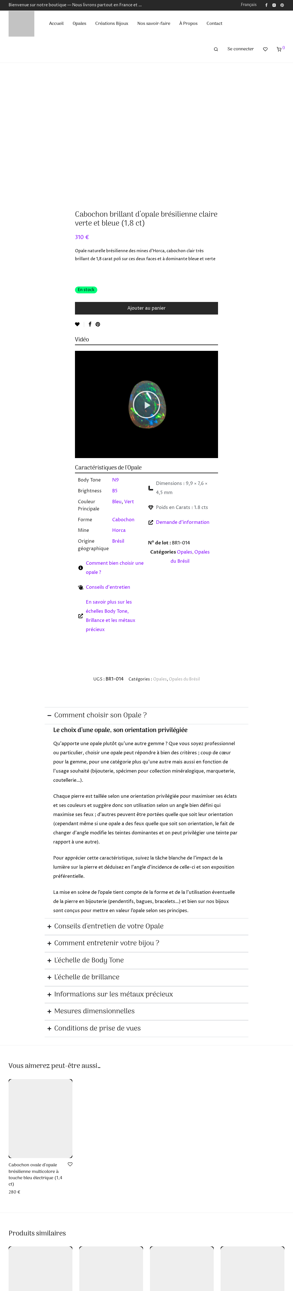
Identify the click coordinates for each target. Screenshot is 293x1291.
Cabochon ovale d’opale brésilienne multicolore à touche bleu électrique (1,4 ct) (35, 1174)
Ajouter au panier (146, 308)
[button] (146, 404)
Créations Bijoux (111, 23)
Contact (214, 23)
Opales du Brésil (184, 679)
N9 (115, 480)
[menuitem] (247, 5)
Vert (129, 502)
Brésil (118, 541)
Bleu (117, 502)
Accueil (56, 23)
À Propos (188, 23)
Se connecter (240, 49)
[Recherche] (216, 49)
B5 (115, 491)
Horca (119, 530)
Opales (79, 23)
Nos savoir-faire (153, 23)
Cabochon (123, 520)
